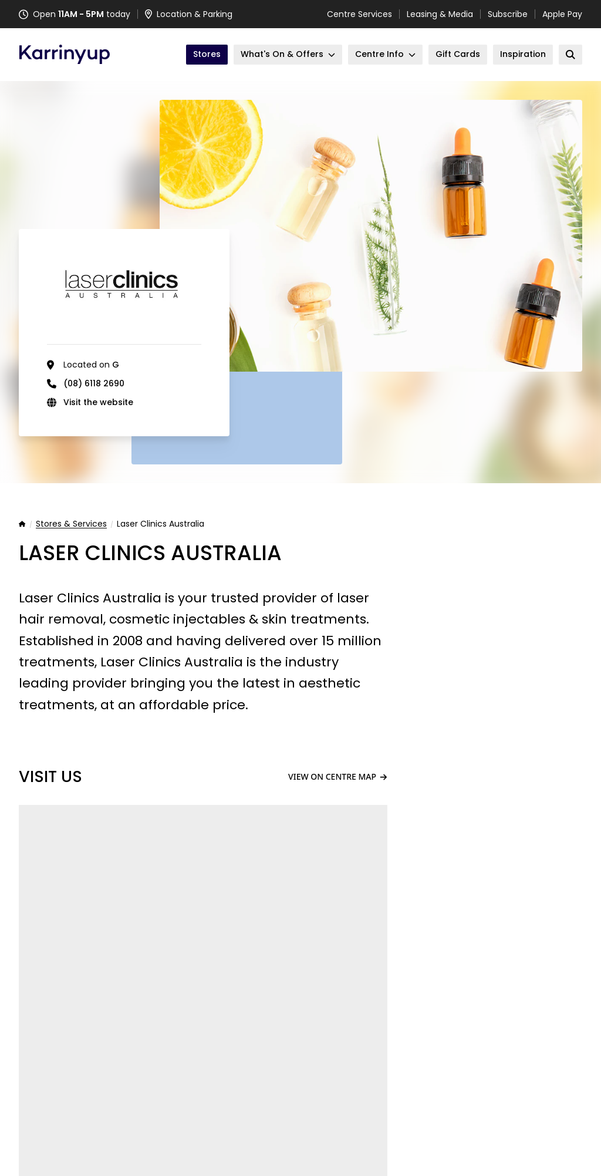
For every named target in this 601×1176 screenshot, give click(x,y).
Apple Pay (562, 14)
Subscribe (508, 14)
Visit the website (98, 402)
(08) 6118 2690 (93, 383)
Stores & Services (71, 524)
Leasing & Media (440, 14)
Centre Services (359, 14)
